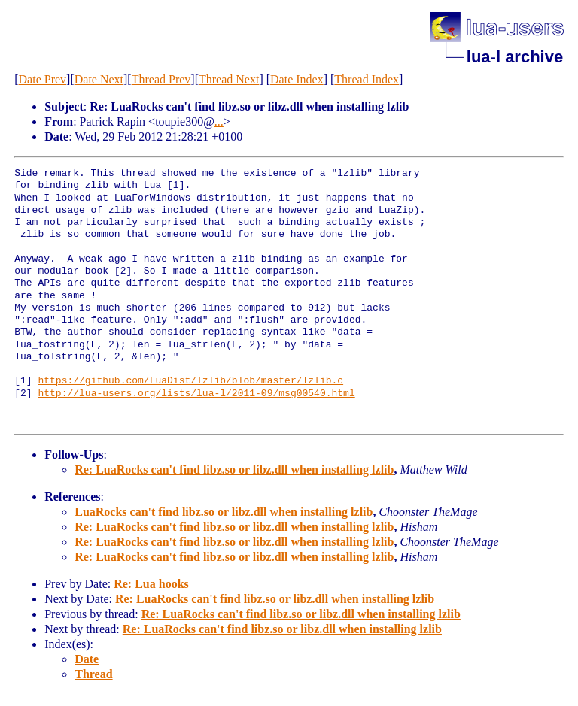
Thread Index (366, 79)
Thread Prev (161, 79)
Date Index (297, 79)
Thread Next (229, 79)
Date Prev (43, 79)
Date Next (99, 79)
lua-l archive (515, 56)
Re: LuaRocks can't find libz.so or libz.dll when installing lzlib (234, 469)
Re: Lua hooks (151, 583)
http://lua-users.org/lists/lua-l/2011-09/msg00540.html (196, 394)
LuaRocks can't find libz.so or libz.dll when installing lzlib (224, 511)
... (219, 121)
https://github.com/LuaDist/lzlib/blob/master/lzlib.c (190, 381)
